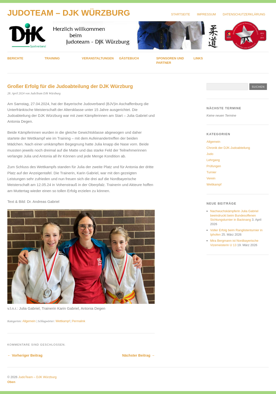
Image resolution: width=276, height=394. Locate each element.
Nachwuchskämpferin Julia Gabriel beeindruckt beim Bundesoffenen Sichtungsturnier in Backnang (234, 215)
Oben (11, 382)
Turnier (211, 172)
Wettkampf (62, 321)
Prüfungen (214, 166)
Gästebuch (129, 58)
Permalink (78, 321)
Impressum (206, 14)
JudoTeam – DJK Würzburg (68, 12)
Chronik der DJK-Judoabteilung (228, 148)
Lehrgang (213, 160)
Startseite (180, 14)
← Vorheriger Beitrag (25, 355)
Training (52, 58)
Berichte (15, 58)
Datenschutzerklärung (244, 14)
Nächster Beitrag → (138, 355)
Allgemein (28, 321)
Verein (211, 178)
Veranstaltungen (98, 58)
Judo (210, 154)
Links (198, 58)
